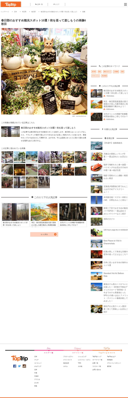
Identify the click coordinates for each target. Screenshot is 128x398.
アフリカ (37, 379)
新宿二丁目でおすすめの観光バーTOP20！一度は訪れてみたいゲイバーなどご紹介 (116, 211)
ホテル (65, 366)
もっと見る (44, 234)
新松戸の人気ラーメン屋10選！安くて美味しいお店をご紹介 (116, 309)
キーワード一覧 (97, 360)
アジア (36, 360)
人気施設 (116, 71)
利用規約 (110, 360)
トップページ (5, 11)
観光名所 (66, 363)
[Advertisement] (25, 40)
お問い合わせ (97, 369)
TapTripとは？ (111, 356)
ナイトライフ (67, 360)
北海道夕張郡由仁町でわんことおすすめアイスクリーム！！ (116, 189)
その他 (80, 366)
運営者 (109, 366)
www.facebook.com (81, 116)
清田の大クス (109, 219)
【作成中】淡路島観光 (113, 143)
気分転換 (104, 75)
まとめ (36, 383)
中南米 (36, 376)
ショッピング (82, 356)
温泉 (122, 71)
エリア (56, 4)
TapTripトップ (97, 356)
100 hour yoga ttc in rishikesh (116, 230)
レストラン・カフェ (84, 360)
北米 (35, 369)
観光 (99, 71)
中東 (35, 373)
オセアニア (37, 366)
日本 (15, 11)
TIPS (79, 363)
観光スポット (107, 71)
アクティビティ (68, 356)
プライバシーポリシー (114, 363)
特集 (35, 386)
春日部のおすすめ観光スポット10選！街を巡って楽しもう (59, 11)
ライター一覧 (97, 366)
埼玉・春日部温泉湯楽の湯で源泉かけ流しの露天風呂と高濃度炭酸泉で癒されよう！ (116, 103)
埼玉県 (24, 11)
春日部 (33, 11)
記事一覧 (39, 4)
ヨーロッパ (37, 363)
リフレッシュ (95, 75)
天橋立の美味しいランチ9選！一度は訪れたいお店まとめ (116, 156)
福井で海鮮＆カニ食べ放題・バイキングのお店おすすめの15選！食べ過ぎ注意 (116, 167)
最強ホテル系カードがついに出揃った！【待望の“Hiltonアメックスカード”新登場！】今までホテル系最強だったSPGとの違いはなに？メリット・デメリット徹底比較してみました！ (116, 292)
